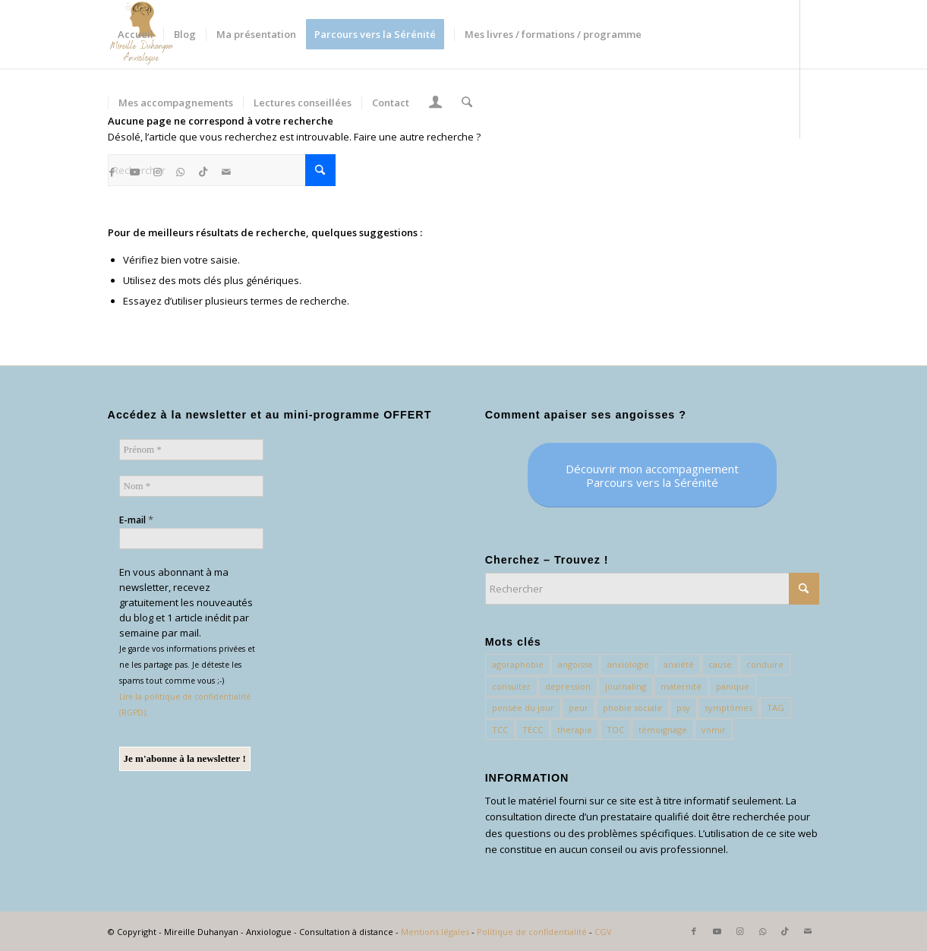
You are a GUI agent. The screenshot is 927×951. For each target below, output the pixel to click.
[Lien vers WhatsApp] (180, 171)
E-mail (136, 519)
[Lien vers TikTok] (203, 171)
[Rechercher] (466, 102)
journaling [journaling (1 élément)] (625, 686)
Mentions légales (435, 931)
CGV (603, 931)
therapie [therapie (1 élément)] (574, 729)
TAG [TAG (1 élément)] (775, 707)
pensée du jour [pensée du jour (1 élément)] (523, 707)
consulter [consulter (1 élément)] (511, 686)
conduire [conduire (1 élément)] (765, 664)
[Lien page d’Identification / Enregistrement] (435, 104)
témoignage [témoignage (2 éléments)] (662, 729)
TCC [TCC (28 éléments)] (500, 729)
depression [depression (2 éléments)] (568, 686)
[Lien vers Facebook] (112, 171)
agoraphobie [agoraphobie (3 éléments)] (518, 664)
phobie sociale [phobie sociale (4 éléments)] (632, 707)
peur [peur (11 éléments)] (578, 707)
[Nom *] (191, 486)
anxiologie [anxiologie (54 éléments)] (628, 664)
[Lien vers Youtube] (135, 171)
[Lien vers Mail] (226, 171)
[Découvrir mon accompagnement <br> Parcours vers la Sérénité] (652, 475)
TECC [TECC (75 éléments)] (532, 729)
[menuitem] (135, 34)
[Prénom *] (191, 449)
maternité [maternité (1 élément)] (681, 686)
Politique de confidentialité (532, 931)
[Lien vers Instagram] (158, 171)
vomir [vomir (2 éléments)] (714, 729)
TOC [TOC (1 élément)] (615, 729)
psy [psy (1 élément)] (683, 707)
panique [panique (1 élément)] (732, 686)
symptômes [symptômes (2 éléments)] (728, 707)
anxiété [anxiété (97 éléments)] (679, 664)
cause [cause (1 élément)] (720, 664)
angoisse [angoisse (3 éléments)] (575, 664)
